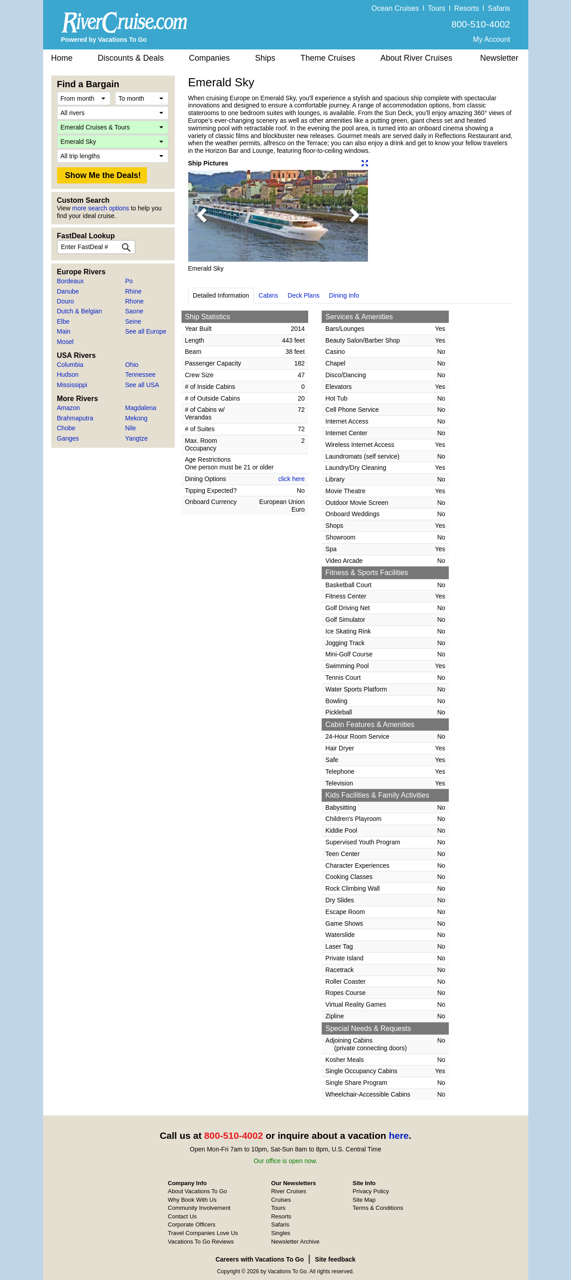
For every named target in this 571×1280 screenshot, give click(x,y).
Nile (130, 428)
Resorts (466, 8)
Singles (280, 1233)
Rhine (133, 291)
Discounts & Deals (131, 58)
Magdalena (140, 407)
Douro (65, 301)
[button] (201, 216)
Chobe (66, 428)
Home (62, 58)
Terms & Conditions (378, 1207)
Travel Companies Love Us (203, 1233)
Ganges (68, 438)
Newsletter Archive (295, 1241)
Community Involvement (199, 1207)
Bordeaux (70, 281)
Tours (436, 8)
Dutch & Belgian (79, 311)
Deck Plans (303, 295)
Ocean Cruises (395, 8)
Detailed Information (221, 295)
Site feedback (335, 1259)
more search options (100, 208)
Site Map (364, 1199)
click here (291, 478)
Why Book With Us (192, 1199)
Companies (209, 58)
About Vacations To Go (197, 1191)
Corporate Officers (192, 1224)
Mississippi (72, 384)
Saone (134, 311)
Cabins (269, 295)
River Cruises (288, 1191)
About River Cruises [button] (416, 58)
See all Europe (146, 331)
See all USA (142, 384)
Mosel (65, 341)
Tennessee (140, 374)
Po (129, 281)
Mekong (136, 418)
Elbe (63, 321)
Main (64, 331)
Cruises (281, 1199)
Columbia (70, 364)
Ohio (132, 364)
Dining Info (344, 295)
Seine (133, 321)
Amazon (68, 407)
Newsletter (499, 58)
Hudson (68, 374)
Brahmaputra (75, 418)
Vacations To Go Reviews (201, 1241)
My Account (491, 39)
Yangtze (136, 438)
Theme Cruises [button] (328, 58)
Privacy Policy (371, 1191)
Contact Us (182, 1216)
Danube (68, 291)
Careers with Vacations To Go (260, 1259)
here (398, 1135)
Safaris (499, 8)
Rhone (134, 301)
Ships (265, 58)
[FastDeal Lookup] (126, 247)
